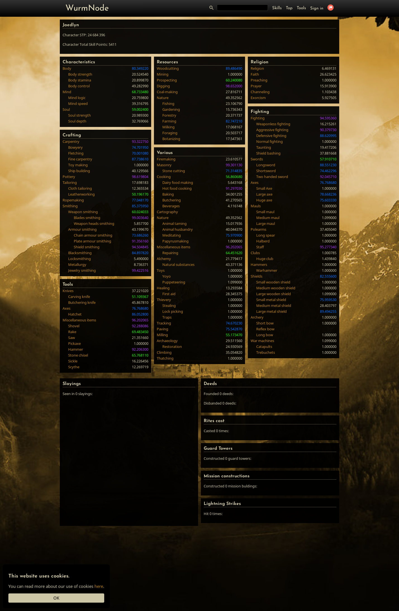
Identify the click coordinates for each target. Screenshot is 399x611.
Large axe (264, 194)
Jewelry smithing (82, 270)
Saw (71, 337)
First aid (168, 293)
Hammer (75, 349)
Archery (257, 317)
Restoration (172, 346)
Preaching (259, 80)
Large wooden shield (273, 293)
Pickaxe (74, 343)
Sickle (72, 361)
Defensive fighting (271, 135)
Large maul (265, 223)
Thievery (164, 299)
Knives (68, 290)
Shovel (73, 325)
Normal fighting (269, 141)
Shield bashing (268, 153)
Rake (72, 331)
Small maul (265, 211)
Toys (161, 270)
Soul (66, 109)
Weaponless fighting (273, 123)
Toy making (78, 164)
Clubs (255, 252)
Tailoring (70, 182)
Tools (301, 8)
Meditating (171, 235)
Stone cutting (173, 170)
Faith (255, 74)
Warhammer (266, 270)
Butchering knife (82, 302)
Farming (169, 121)
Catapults (264, 346)
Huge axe (264, 200)
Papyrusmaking (175, 241)
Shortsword (266, 170)
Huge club (264, 258)
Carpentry (71, 141)
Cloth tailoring (80, 188)
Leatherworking (81, 194)
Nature (162, 97)
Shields (256, 276)
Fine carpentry (80, 159)
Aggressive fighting (272, 129)
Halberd (263, 241)
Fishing (168, 103)
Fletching (76, 153)
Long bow (264, 334)
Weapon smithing (83, 211)
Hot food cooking (177, 188)
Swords (257, 159)
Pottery (69, 176)
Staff (260, 246)
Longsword (265, 164)
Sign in (316, 8)
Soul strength (79, 115)
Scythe (73, 366)
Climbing (164, 352)
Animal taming (174, 223)
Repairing (170, 252)
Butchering (171, 200)
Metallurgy (77, 264)
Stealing (169, 305)
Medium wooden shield (275, 287)
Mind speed (78, 103)
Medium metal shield (273, 305)
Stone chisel (78, 355)
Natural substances (178, 264)
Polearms (258, 229)
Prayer (256, 85)
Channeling (260, 91)
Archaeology (167, 340)
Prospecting (167, 80)
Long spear (265, 235)
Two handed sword (272, 176)
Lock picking (172, 311)
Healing (163, 287)
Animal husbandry (177, 229)
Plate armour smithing (92, 241)
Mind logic (77, 97)
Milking (168, 126)
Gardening (171, 109)
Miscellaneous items (79, 320)
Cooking (164, 176)
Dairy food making (177, 182)
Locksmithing (79, 258)
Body (67, 68)
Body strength (80, 74)
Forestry (169, 115)
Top (289, 8)
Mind (67, 91)
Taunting (263, 147)
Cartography (167, 211)
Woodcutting (168, 68)
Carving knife (79, 296)
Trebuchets (265, 352)
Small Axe (264, 188)
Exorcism (258, 97)
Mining (162, 74)
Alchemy (164, 258)
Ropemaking (73, 200)
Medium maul (267, 217)
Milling (162, 334)
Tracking (164, 323)
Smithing (70, 205)
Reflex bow (265, 328)
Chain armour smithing (93, 235)
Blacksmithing (80, 252)
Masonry (164, 164)
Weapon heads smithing (94, 223)
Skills (277, 8)
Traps (167, 317)
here (98, 586)
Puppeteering (173, 282)
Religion (257, 68)
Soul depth (77, 121)
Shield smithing (86, 246)
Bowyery (75, 147)
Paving (162, 328)
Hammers (259, 264)
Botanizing (171, 138)
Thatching (165, 358)
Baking (168, 194)
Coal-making (167, 91)
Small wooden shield (273, 282)
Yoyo (166, 276)
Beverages (171, 205)
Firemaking (166, 159)
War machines (262, 340)
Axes (66, 308)
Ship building (79, 170)
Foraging (169, 132)
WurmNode (87, 8)
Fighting (258, 118)
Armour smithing (82, 229)
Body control (79, 85)
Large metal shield (271, 311)
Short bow (265, 323)
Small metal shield (271, 299)
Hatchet (75, 314)
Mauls (256, 205)
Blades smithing (87, 217)
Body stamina (79, 80)
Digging (163, 85)
